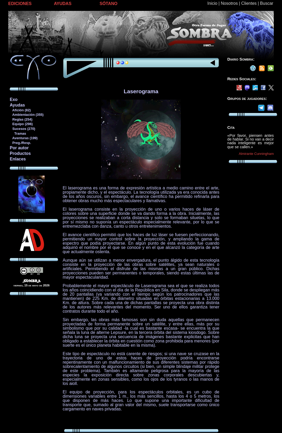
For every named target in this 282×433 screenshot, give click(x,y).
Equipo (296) (21, 124)
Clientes (249, 3)
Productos (20, 153)
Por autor (19, 148)
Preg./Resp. (20, 143)
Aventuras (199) (24, 138)
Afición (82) (20, 110)
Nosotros (229, 3)
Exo (14, 99)
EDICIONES (20, 3)
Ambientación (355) (27, 115)
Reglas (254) (21, 119)
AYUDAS (62, 3)
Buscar (266, 3)
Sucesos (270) (22, 129)
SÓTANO (108, 3)
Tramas (18, 133)
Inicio (212, 3)
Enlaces (18, 159)
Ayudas (17, 105)
